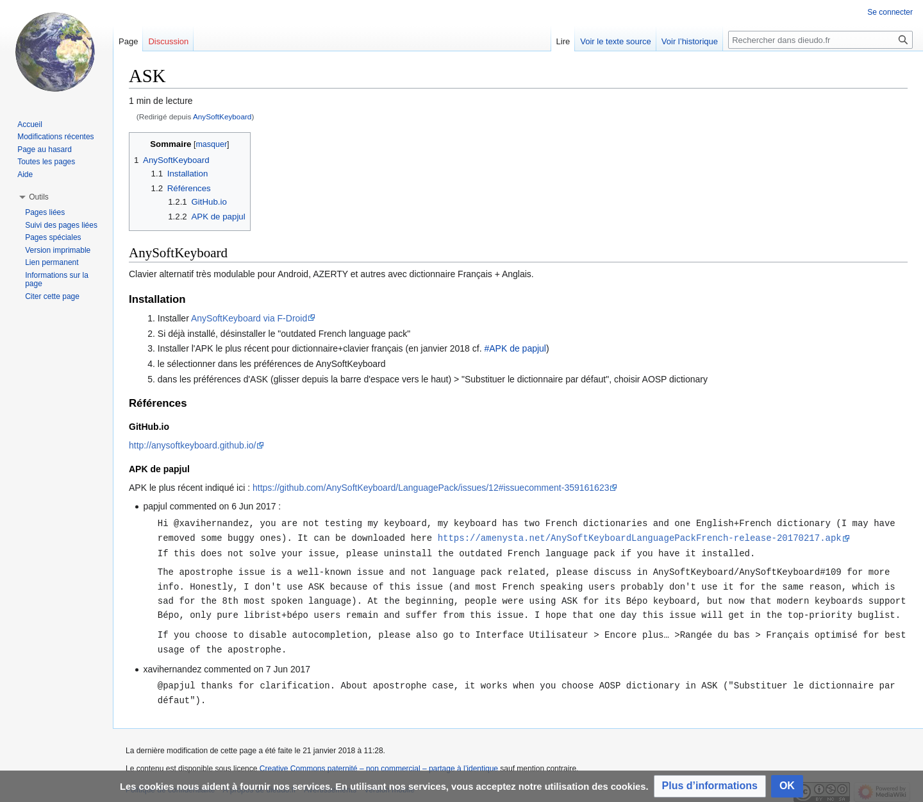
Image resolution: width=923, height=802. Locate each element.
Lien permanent (51, 262)
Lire (563, 41)
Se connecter (890, 12)
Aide (25, 174)
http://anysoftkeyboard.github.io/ (192, 445)
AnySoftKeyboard (222, 116)
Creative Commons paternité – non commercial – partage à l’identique (379, 764)
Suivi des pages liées (61, 225)
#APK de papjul (515, 348)
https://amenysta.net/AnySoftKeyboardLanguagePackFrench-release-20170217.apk (640, 537)
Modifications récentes (55, 136)
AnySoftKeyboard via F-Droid (249, 318)
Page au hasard (44, 149)
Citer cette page (52, 296)
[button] (710, 786)
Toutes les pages (46, 161)
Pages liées (45, 212)
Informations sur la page (56, 280)
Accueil (29, 124)
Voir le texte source (615, 41)
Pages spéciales (53, 237)
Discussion (168, 41)
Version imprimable (57, 250)
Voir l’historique (689, 41)
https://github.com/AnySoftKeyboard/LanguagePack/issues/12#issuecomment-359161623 (431, 487)
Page (128, 41)
